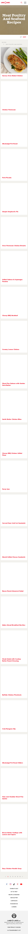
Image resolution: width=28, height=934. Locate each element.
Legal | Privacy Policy (10, 923)
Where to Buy (14, 888)
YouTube (21, 884)
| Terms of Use (19, 923)
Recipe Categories (14, 894)
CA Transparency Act (14, 930)
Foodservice (14, 903)
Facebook (6, 884)
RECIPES (4, 42)
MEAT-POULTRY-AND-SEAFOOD (14, 44)
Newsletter (14, 897)
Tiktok (14, 884)
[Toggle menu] (25, 3)
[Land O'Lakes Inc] (14, 920)
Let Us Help (14, 891)
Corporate (14, 900)
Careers (14, 906)
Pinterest (17, 884)
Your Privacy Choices (14, 927)
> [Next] (22, 876)
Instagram (10, 884)
